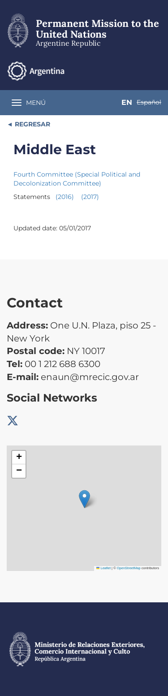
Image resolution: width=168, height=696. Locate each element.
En (126, 102)
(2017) (90, 197)
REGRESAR (31, 124)
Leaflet (103, 568)
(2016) (65, 197)
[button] (84, 499)
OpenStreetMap (129, 568)
